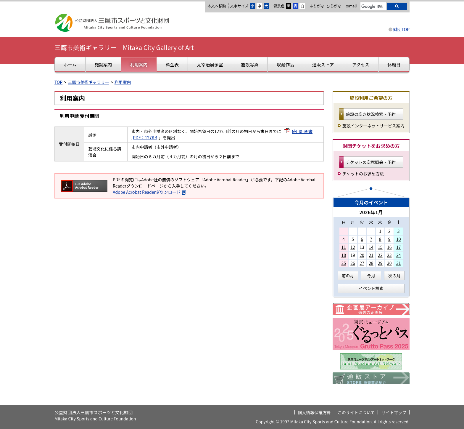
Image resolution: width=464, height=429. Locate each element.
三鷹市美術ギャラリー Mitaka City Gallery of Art (124, 47)
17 (398, 247)
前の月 (347, 275)
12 (352, 247)
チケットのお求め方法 (363, 174)
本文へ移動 (216, 6)
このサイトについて (356, 412)
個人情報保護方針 (314, 412)
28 (371, 263)
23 (389, 255)
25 (343, 263)
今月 (371, 275)
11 (343, 247)
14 (371, 247)
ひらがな (333, 6)
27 (362, 263)
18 (343, 255)
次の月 (394, 275)
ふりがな (317, 6)
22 (380, 255)
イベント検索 (371, 288)
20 (362, 255)
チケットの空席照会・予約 (371, 162)
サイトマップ (393, 412)
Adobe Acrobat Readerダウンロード (149, 192)
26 (352, 263)
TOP (58, 82)
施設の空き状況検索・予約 (371, 114)
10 (398, 239)
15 (380, 247)
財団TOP (401, 29)
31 (398, 263)
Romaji (350, 6)
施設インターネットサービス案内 (373, 126)
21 (371, 255)
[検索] (372, 6)
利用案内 (123, 82)
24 (398, 255)
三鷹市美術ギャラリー (88, 82)
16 (389, 247)
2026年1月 (371, 212)
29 (380, 263)
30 (389, 263)
